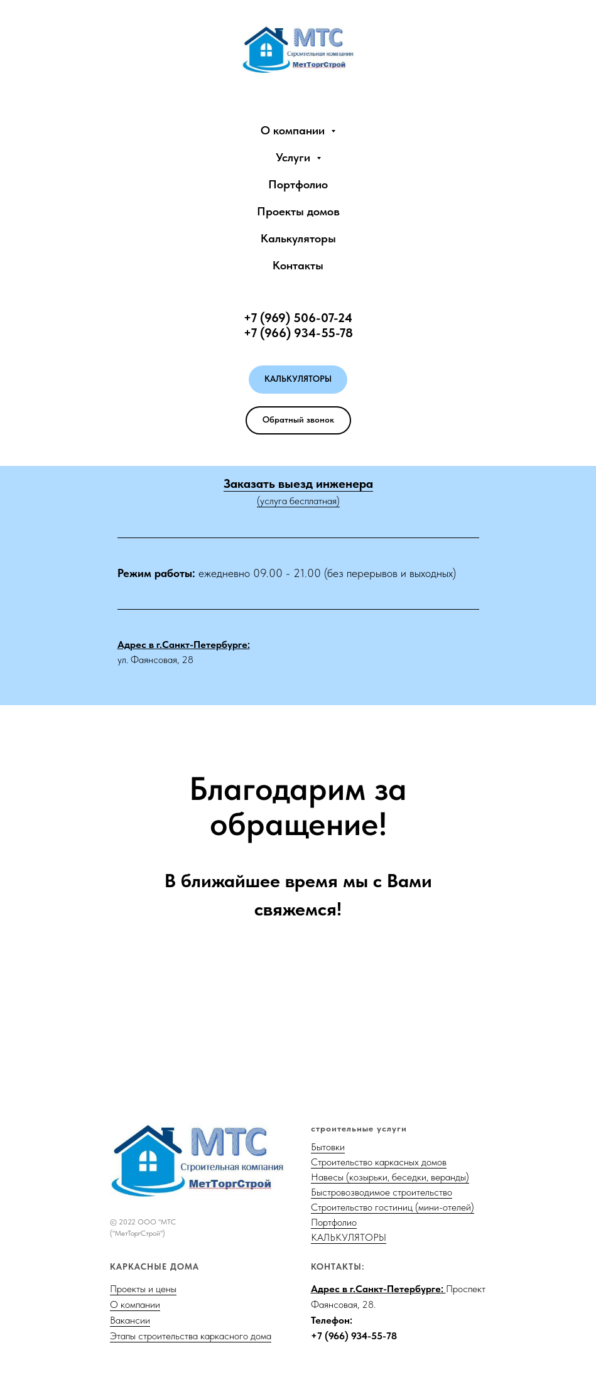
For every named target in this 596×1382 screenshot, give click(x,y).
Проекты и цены (143, 1289)
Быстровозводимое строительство (381, 1192)
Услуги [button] (294, 157)
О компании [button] (294, 130)
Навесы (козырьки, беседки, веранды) (390, 1177)
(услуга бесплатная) (298, 501)
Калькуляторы (298, 238)
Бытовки (328, 1147)
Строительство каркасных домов (379, 1162)
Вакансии (130, 1320)
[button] (298, 420)
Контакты (298, 265)
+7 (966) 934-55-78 (354, 1336)
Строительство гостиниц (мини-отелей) (392, 1207)
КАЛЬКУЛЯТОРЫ (348, 1237)
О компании (135, 1304)
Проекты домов (298, 211)
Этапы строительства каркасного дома (190, 1336)
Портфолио (298, 184)
